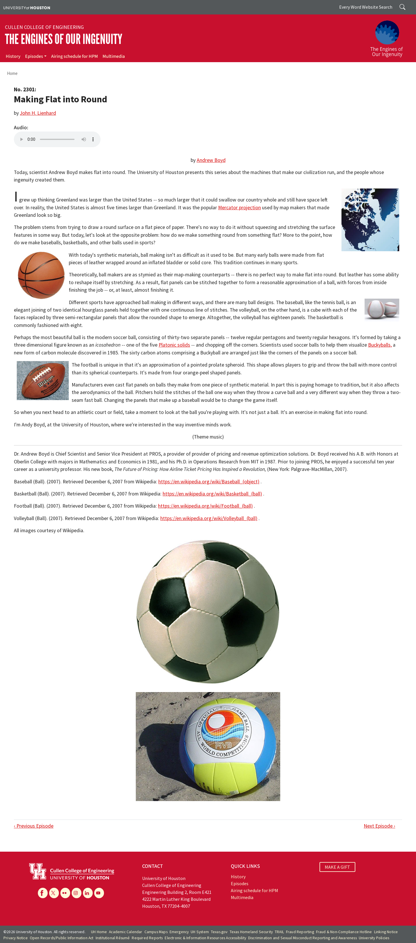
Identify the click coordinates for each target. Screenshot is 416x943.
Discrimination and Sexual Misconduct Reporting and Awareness (302, 937)
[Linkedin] (88, 893)
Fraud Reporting (300, 931)
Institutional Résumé (113, 937)
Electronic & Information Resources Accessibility (205, 937)
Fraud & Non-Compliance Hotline (344, 931)
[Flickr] (65, 893)
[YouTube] (99, 893)
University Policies (374, 937)
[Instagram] (76, 893)
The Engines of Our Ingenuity (63, 39)
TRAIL (279, 931)
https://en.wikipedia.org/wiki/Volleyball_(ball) (208, 518)
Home (12, 73)
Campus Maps (156, 931)
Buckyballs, (380, 345)
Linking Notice (386, 931)
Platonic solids (174, 345)
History (13, 56)
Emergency (179, 931)
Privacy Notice (15, 937)
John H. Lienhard (38, 113)
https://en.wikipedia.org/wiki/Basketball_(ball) (212, 494)
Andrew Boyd (211, 160)
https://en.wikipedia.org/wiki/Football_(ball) (205, 506)
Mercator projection (239, 207)
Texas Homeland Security (251, 931)
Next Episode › (379, 826)
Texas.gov (219, 931)
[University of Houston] (26, 7)
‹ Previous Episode (33, 826)
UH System (200, 931)
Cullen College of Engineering (44, 27)
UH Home (99, 931)
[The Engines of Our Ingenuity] (390, 36)
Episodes (34, 56)
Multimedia (114, 56)
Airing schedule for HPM (74, 56)
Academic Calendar (125, 931)
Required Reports (147, 937)
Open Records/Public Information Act (62, 937)
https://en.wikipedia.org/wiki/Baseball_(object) (208, 481)
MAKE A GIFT (337, 867)
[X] (54, 893)
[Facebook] (43, 893)
